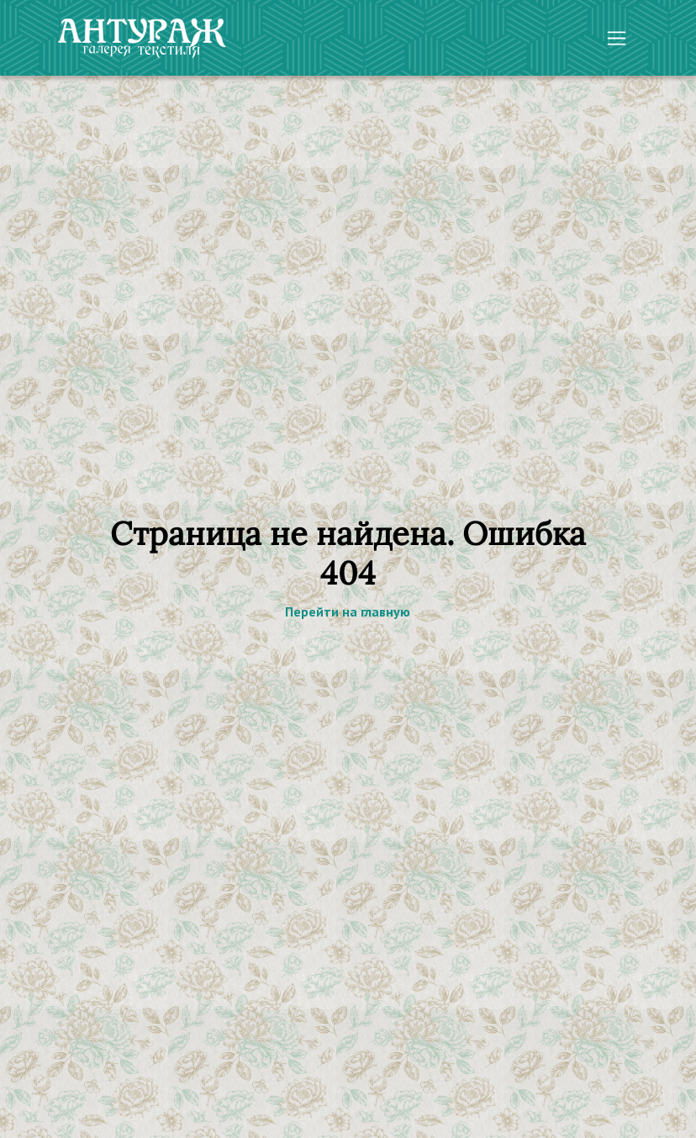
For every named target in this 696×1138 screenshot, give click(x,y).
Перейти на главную (347, 611)
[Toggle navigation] (616, 38)
